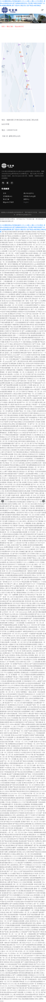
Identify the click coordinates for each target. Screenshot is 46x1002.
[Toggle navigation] (42, 10)
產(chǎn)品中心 (29, 193)
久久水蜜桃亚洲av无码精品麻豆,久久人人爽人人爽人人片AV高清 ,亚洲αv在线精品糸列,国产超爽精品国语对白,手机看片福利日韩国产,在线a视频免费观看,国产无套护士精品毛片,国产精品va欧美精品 (22, 3)
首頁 (3, 26)
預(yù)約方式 (19, 26)
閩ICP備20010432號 (31, 212)
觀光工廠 (10, 26)
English (26, 202)
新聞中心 (27, 199)
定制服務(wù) (7, 196)
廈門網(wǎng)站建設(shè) (23, 214)
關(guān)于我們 (8, 202)
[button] (2, 501)
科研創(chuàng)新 (30, 196)
